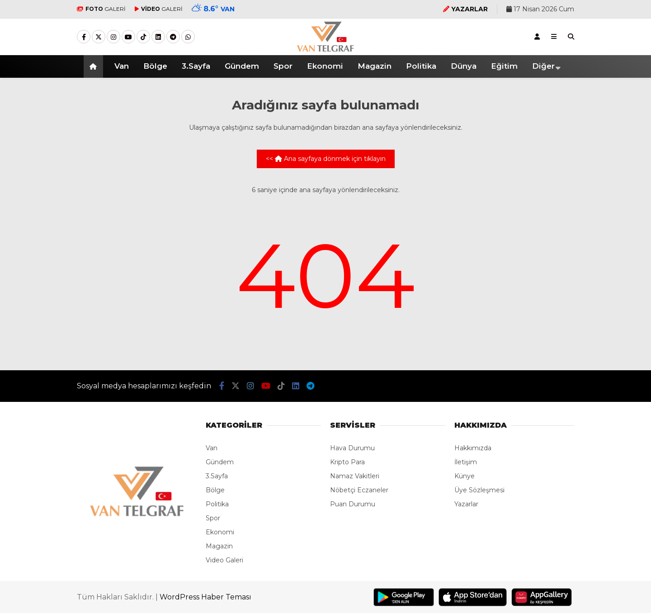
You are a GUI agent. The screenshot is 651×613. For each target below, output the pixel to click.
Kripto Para (347, 462)
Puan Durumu (352, 504)
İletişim (465, 462)
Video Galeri (224, 560)
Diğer (543, 66)
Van (121, 66)
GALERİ (101, 8)
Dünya (463, 66)
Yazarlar (466, 504)
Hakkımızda (472, 448)
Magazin (375, 66)
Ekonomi (325, 66)
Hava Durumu (352, 448)
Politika (421, 66)
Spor (283, 66)
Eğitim (504, 66)
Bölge (155, 66)
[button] (95, 66)
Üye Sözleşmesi (479, 490)
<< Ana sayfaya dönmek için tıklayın (326, 159)
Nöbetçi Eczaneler (359, 490)
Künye (464, 476)
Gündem (242, 66)
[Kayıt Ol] (537, 37)
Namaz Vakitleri (354, 476)
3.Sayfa (196, 66)
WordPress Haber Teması (205, 597)
